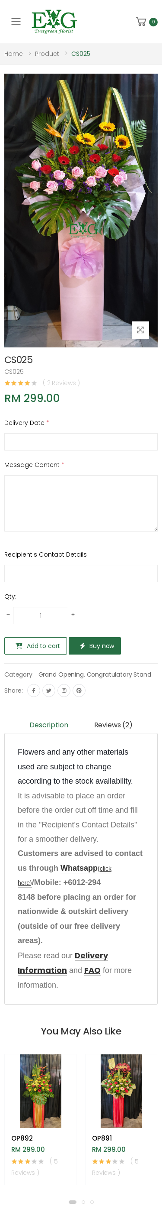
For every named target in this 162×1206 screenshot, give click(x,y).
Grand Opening (61, 674)
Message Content (34, 464)
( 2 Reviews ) (61, 383)
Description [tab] (48, 725)
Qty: (10, 596)
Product (47, 53)
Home (13, 53)
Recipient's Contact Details (45, 554)
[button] (146, 22)
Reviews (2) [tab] (113, 725)
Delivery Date (26, 422)
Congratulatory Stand (119, 674)
